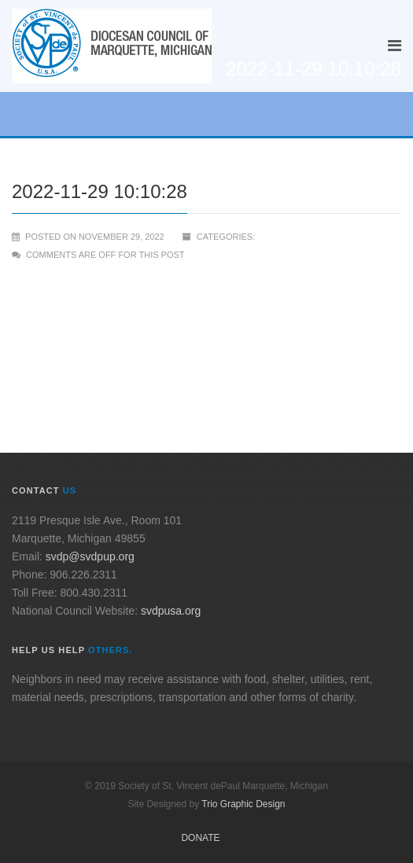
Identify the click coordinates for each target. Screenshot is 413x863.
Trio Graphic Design (243, 804)
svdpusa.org (171, 610)
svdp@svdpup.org (90, 556)
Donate (200, 837)
